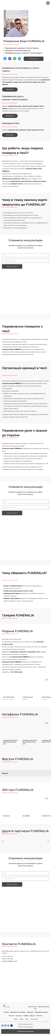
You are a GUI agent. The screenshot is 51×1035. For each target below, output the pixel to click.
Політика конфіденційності (25, 1024)
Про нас (11, 1015)
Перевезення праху (41, 1012)
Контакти (39, 1015)
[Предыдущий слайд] (3, 841)
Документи (34, 1019)
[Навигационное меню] (48, 3)
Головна (6, 1012)
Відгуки (32, 1015)
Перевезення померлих (18, 1012)
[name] (25, 255)
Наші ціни (18, 1015)
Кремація (30, 1012)
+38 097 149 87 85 (7, 959)
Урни (21, 1019)
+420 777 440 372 (7, 956)
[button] (25, 1031)
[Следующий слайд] (48, 841)
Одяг (27, 1019)
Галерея (26, 1015)
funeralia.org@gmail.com (9, 961)
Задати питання (12, 266)
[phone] (25, 261)
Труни (16, 1019)
